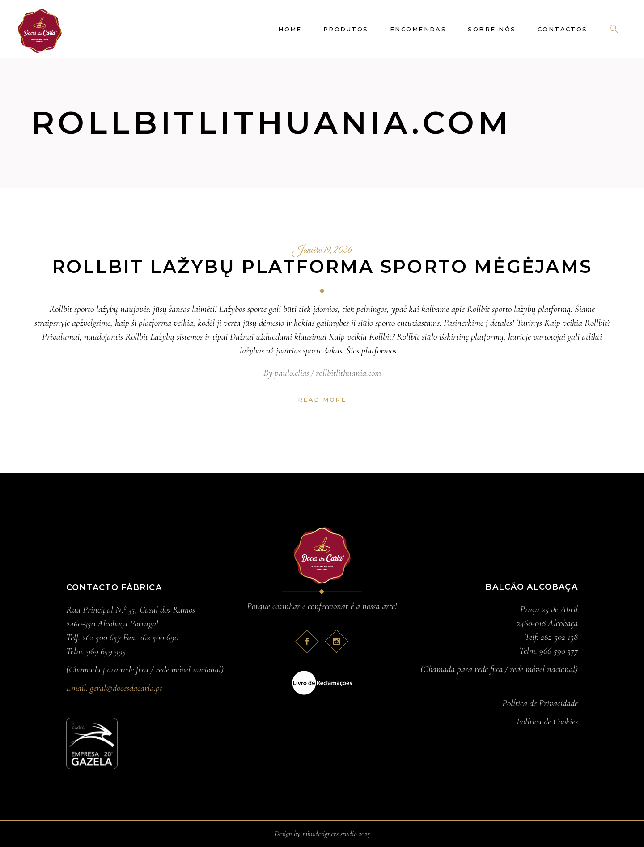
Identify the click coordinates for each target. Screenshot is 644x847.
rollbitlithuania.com (348, 373)
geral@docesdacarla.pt (126, 688)
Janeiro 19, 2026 (322, 250)
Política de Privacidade (540, 703)
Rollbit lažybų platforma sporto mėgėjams (322, 266)
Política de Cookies (547, 721)
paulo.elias (292, 373)
